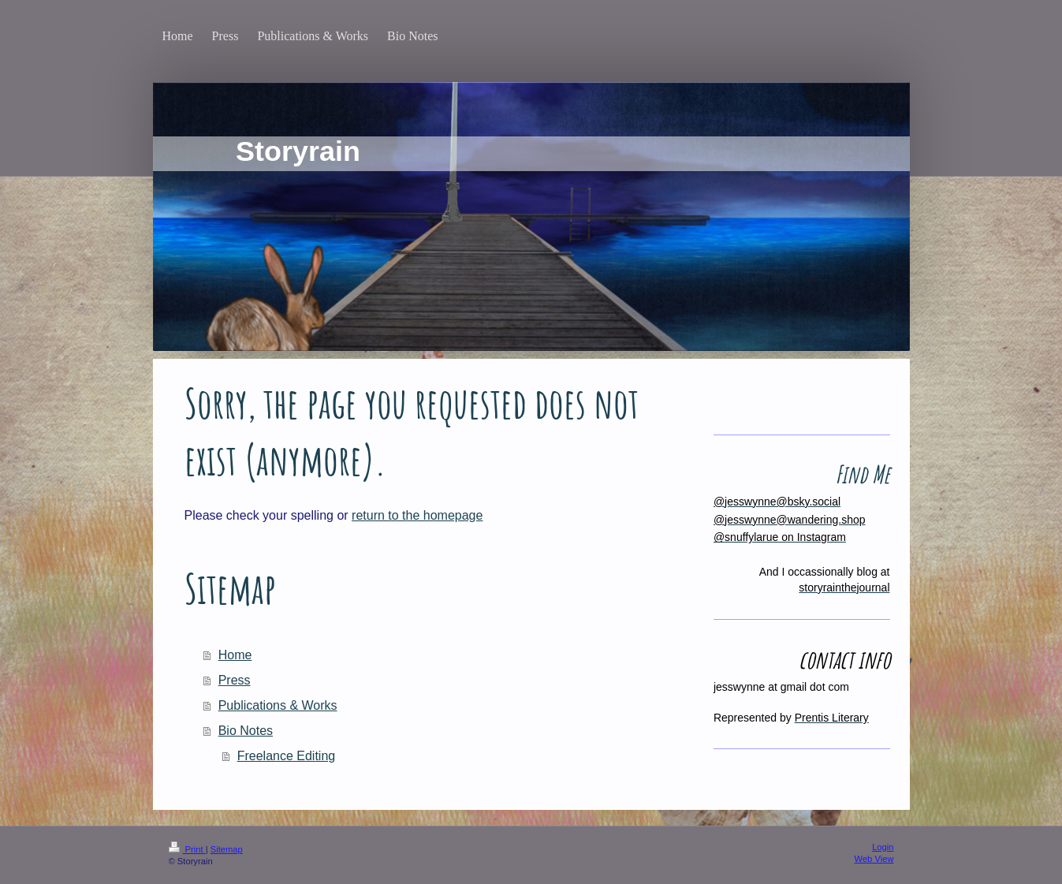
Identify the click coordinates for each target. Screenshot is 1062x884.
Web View (874, 858)
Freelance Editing (286, 756)
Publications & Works (277, 705)
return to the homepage (417, 515)
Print (187, 849)
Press (234, 680)
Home (235, 655)
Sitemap (227, 849)
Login (882, 847)
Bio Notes (245, 730)
